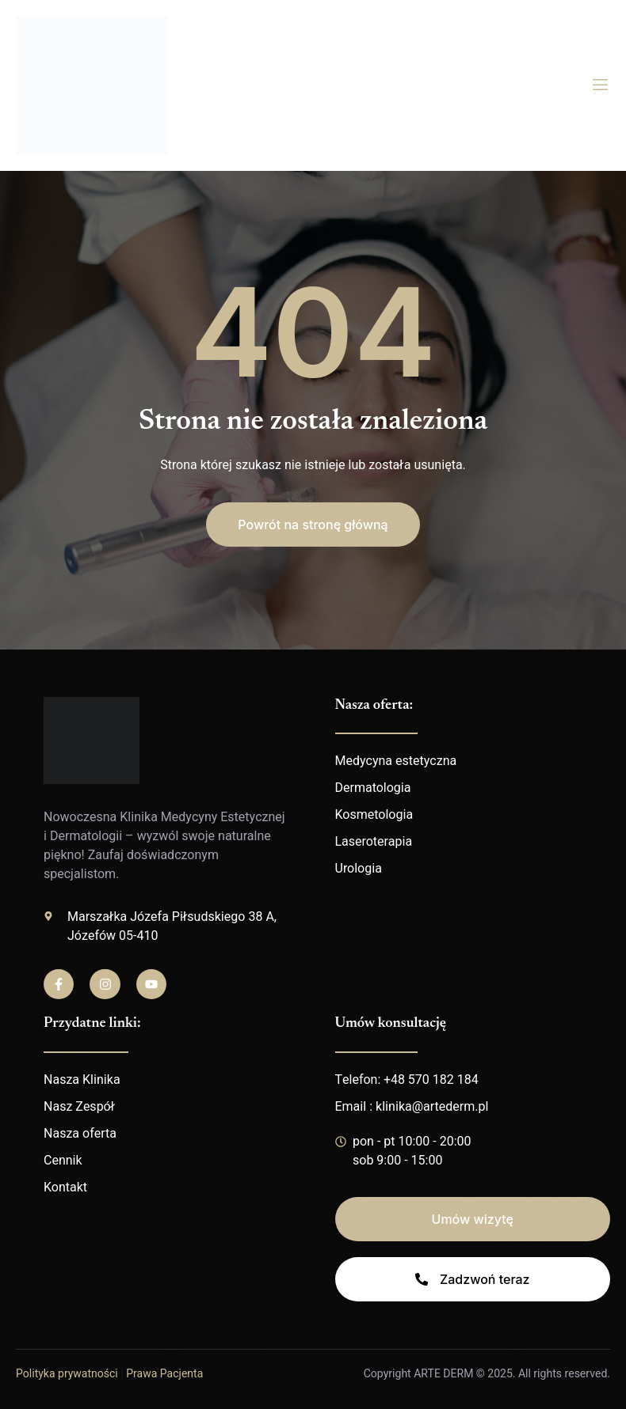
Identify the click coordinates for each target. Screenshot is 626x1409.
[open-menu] (600, 85)
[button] (312, 524)
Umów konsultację (390, 1024)
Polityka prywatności (67, 1373)
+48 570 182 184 (431, 1079)
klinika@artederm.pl (432, 1106)
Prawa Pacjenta (164, 1373)
